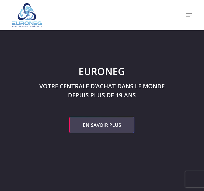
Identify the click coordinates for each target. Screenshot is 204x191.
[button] (189, 15)
